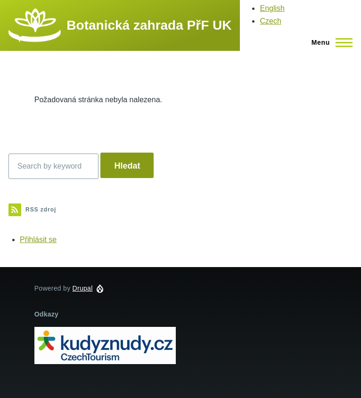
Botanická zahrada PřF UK (148, 25)
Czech (270, 21)
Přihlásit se (38, 240)
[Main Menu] (329, 42)
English (272, 8)
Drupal (83, 288)
